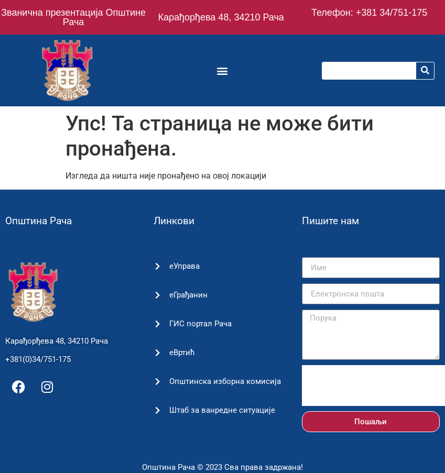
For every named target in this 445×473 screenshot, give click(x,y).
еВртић (182, 352)
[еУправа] (157, 266)
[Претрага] (425, 70)
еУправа (184, 266)
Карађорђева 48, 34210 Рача (221, 17)
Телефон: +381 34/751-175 (369, 12)
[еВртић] (157, 353)
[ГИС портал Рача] (157, 324)
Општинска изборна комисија (225, 381)
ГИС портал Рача (200, 323)
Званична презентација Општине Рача (73, 17)
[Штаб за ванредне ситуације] (157, 410)
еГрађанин (188, 295)
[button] (222, 70)
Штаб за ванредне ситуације (222, 410)
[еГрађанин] (157, 295)
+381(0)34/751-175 (38, 359)
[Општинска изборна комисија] (157, 382)
